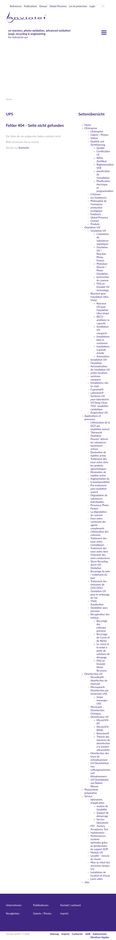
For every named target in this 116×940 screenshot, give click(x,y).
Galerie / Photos (42, 913)
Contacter (77, 933)
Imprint (64, 913)
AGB (87, 933)
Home (9, 99)
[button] (103, 6)
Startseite (23, 147)
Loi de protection (78, 6)
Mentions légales (99, 937)
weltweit (76, 905)
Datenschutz (100, 933)
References (15, 6)
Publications (30, 6)
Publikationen (40, 905)
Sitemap (54, 933)
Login (92, 6)
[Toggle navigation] (103, 12)
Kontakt (64, 905)
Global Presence (58, 6)
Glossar (43, 6)
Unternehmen (13, 905)
